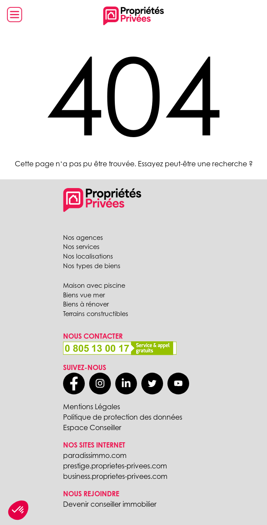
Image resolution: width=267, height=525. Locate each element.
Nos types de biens (91, 265)
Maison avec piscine (94, 285)
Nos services (81, 246)
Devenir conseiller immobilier (110, 504)
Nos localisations (88, 256)
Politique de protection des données (122, 417)
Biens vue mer (84, 295)
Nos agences (83, 237)
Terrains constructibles (95, 313)
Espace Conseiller (92, 427)
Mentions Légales (91, 406)
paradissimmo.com (95, 455)
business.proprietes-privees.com (115, 476)
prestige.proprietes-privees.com (115, 465)
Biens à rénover (86, 304)
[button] (18, 510)
